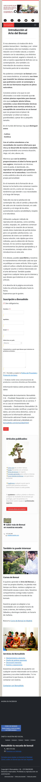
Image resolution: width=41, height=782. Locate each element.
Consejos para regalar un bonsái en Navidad (16, 757)
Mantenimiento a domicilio (15, 658)
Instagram (14, 740)
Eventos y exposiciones (14, 665)
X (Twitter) (32, 740)
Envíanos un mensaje (13, 751)
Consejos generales (14, 474)
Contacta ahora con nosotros (17, 509)
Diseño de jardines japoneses (16, 660)
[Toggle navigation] (35, 25)
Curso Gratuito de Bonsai (15, 476)
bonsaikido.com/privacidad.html (16, 423)
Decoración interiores (13, 663)
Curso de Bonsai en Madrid (21, 621)
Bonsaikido (8, 25)
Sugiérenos (11, 483)
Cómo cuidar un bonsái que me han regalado (17, 759)
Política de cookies (31, 776)
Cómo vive (11, 468)
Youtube (27, 740)
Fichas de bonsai (13, 472)
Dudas (10, 470)
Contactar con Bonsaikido (13, 685)
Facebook (7, 740)
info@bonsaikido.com (13, 535)
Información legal (9, 776)
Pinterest (21, 740)
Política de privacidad (20, 776)
